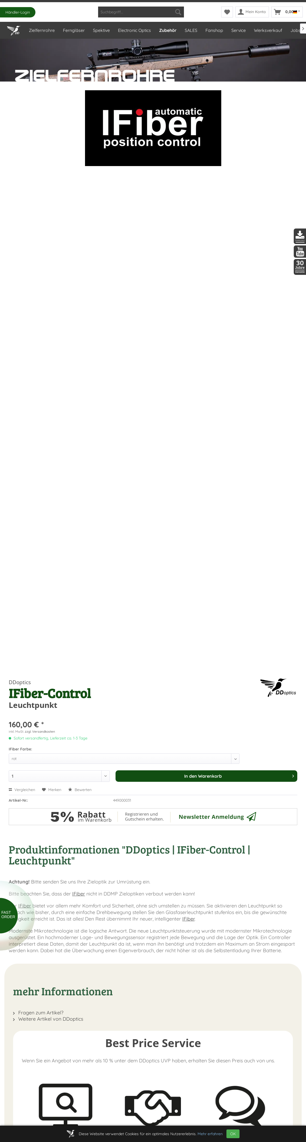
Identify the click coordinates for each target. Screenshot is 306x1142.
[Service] (238, 30)
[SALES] (190, 30)
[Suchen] (178, 12)
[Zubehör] (167, 30)
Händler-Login (17, 12)
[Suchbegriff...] (141, 12)
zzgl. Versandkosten (40, 731)
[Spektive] (101, 30)
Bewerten (80, 789)
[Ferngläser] (74, 30)
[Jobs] (295, 30)
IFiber (78, 894)
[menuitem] (141, 12)
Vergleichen (22, 789)
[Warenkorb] (287, 12)
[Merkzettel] (227, 12)
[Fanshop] (214, 30)
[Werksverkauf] (268, 30)
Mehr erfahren (210, 1133)
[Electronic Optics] (134, 30)
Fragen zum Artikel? (38, 1012)
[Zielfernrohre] (42, 30)
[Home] (14, 29)
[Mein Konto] (252, 12)
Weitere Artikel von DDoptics (48, 1019)
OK (233, 1133)
